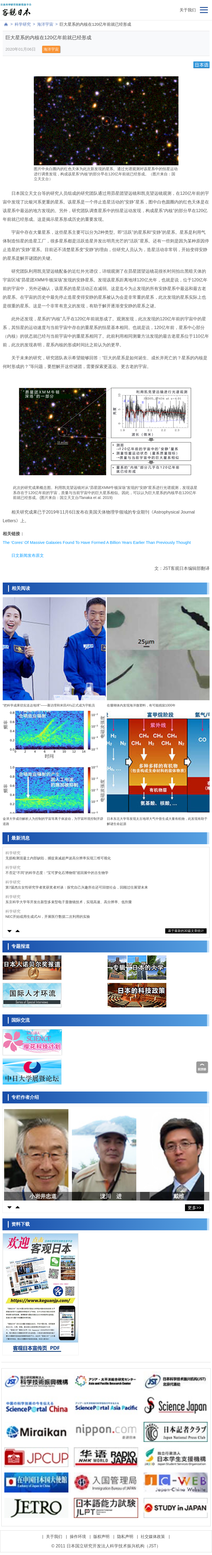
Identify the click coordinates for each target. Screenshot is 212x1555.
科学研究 (23, 24)
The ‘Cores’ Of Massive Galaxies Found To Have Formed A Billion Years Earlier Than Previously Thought (97, 542)
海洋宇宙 (45, 24)
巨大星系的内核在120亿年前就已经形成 (95, 24)
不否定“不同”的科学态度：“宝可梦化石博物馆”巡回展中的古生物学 (56, 873)
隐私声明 (125, 1536)
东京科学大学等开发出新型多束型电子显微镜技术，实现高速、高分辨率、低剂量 (68, 902)
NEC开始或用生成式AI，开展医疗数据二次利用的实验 (47, 917)
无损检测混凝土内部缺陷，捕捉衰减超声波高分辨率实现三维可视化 (58, 858)
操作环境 (78, 1536)
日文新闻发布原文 (27, 555)
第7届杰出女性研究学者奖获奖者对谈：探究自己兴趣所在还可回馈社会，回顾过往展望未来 (76, 887)
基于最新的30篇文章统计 (186, 931)
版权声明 (101, 1536)
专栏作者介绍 (25, 1097)
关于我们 (188, 10)
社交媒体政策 (153, 1536)
